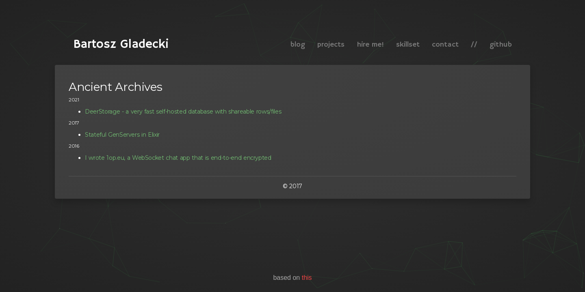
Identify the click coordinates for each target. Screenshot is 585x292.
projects (330, 44)
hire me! (370, 44)
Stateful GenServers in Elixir (122, 134)
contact (445, 44)
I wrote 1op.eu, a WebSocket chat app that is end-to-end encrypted (178, 157)
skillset (408, 44)
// (474, 44)
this (307, 277)
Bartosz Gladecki (121, 30)
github (501, 44)
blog (297, 44)
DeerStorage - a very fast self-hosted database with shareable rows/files (183, 111)
